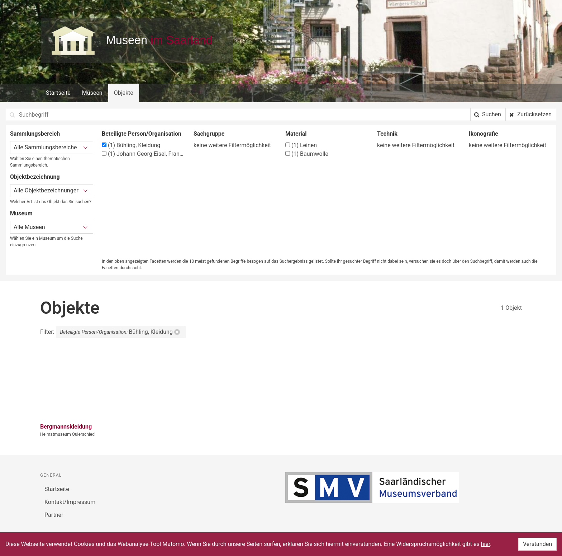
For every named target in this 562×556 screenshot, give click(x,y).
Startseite (58, 92)
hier (485, 544)
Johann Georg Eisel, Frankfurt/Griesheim (143, 153)
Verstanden (537, 544)
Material (296, 133)
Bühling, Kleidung (131, 145)
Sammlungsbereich (35, 133)
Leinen (301, 145)
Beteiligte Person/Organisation (141, 133)
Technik (387, 133)
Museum (21, 213)
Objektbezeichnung (35, 176)
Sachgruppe (209, 133)
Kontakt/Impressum (69, 502)
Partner (53, 514)
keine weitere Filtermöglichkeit (232, 145)
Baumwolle (306, 153)
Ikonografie (483, 133)
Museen (92, 92)
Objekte (123, 92)
